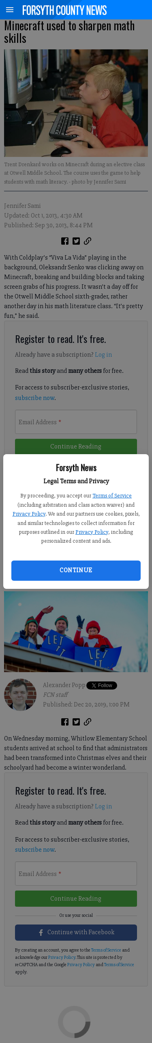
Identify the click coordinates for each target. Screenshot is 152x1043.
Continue (76, 570)
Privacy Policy (29, 513)
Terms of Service (112, 495)
